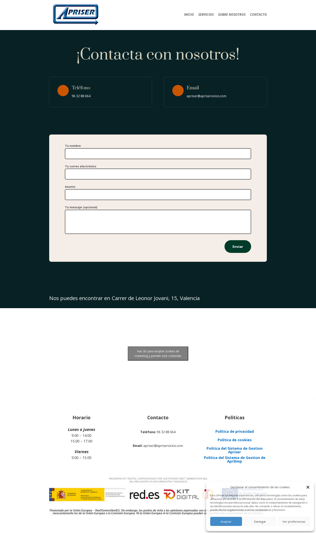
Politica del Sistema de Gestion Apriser (234, 450)
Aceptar (226, 521)
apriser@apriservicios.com (206, 96)
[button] (308, 487)
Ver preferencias (294, 521)
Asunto (158, 190)
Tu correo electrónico (158, 170)
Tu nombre (158, 149)
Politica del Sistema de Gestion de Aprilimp (234, 459)
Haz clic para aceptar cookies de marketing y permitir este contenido (158, 353)
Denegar (260, 521)
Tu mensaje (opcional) (158, 220)
